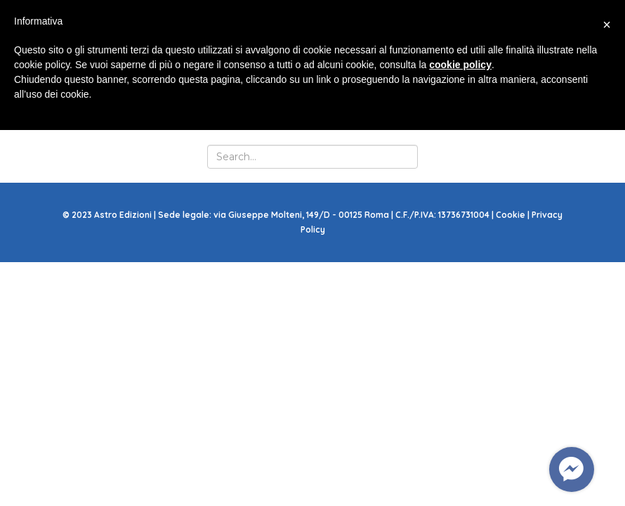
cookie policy (460, 64)
